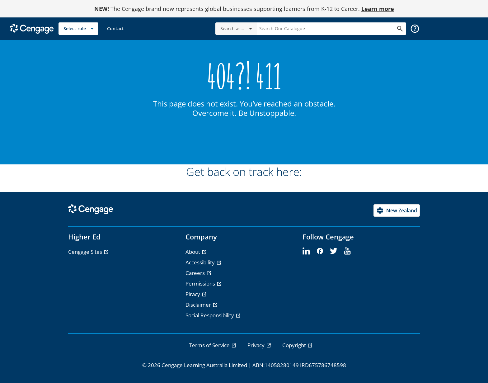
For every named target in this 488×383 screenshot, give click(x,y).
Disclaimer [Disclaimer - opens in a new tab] (198, 304)
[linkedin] (306, 251)
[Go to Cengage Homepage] (32, 28)
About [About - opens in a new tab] (193, 251)
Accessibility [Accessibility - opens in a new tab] (200, 262)
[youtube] (347, 251)
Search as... (237, 28)
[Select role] (78, 28)
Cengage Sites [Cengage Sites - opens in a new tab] (85, 251)
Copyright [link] (294, 345)
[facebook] (320, 251)
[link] (115, 28)
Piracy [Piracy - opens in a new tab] (193, 294)
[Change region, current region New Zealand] (396, 210)
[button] (415, 28)
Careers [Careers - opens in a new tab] (195, 273)
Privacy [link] (256, 345)
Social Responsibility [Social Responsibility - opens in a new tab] (210, 315)
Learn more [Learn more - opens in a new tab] (377, 8)
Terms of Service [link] (210, 345)
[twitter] (333, 251)
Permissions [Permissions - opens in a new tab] (200, 283)
